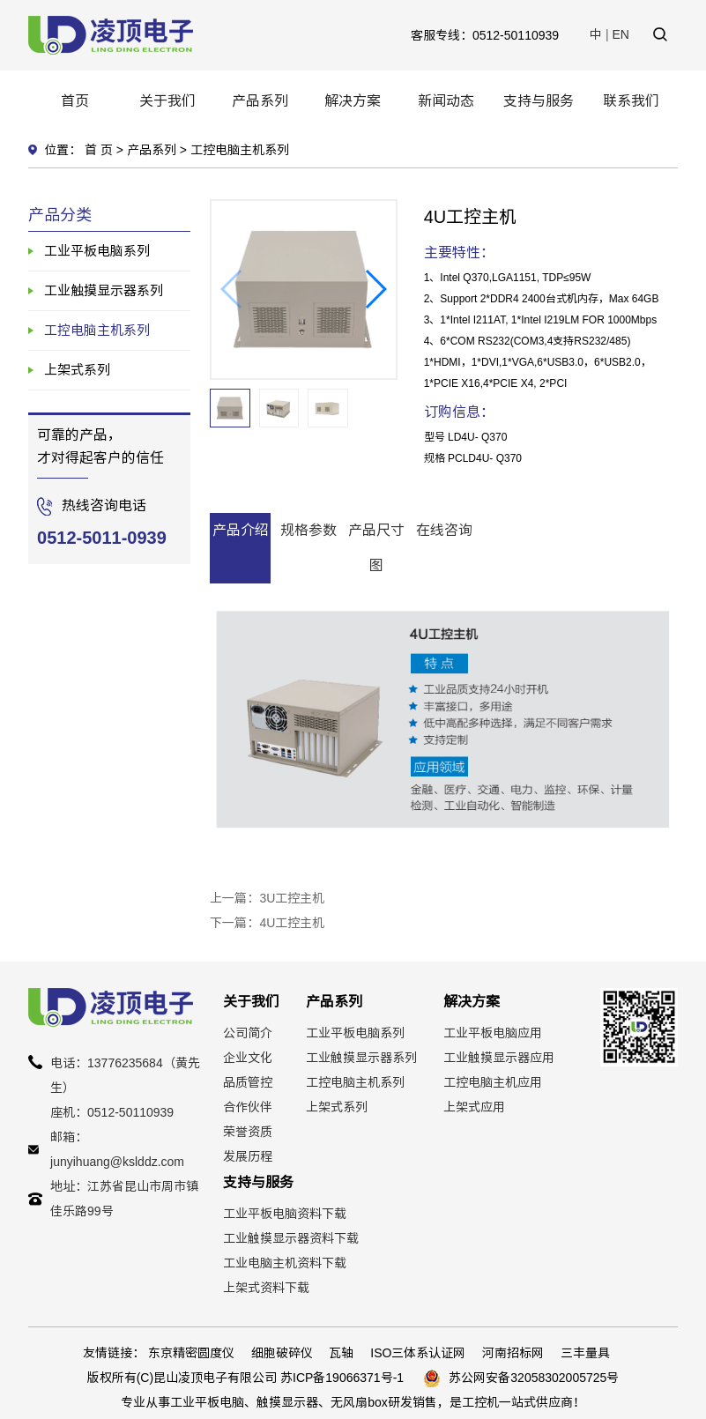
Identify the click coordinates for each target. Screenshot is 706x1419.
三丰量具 (585, 1353)
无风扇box (359, 1402)
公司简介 (247, 1033)
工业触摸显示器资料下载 (291, 1238)
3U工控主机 (291, 898)
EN (621, 34)
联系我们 (631, 100)
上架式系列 (77, 369)
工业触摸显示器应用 (498, 1058)
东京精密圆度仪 (191, 1353)
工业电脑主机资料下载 (284, 1263)
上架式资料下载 (266, 1288)
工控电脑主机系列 (239, 150)
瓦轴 (341, 1353)
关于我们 (167, 100)
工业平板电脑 (207, 1402)
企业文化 (247, 1058)
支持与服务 (538, 100)
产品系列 (260, 100)
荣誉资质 (247, 1132)
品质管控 (247, 1082)
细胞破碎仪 (282, 1353)
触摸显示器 (287, 1402)
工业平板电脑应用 (492, 1033)
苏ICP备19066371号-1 (342, 1378)
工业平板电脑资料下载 (284, 1214)
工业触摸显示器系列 (103, 290)
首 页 (99, 150)
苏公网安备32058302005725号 (534, 1378)
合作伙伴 (247, 1107)
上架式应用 (474, 1107)
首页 (75, 100)
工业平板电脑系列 (97, 250)
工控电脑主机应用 (492, 1082)
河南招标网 (513, 1353)
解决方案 (352, 100)
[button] (375, 289)
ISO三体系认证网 (417, 1353)
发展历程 (247, 1156)
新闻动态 (446, 100)
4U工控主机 (291, 923)
